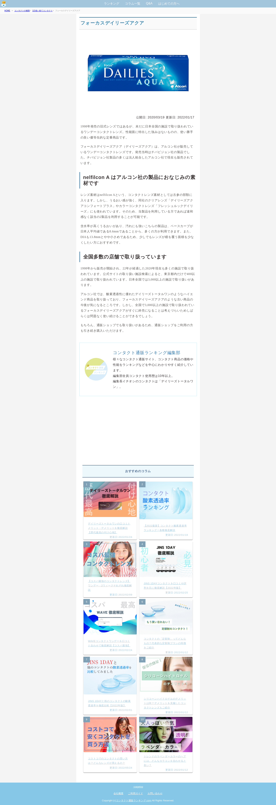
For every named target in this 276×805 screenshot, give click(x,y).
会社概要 (118, 793)
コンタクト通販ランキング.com (133, 800)
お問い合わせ (155, 793)
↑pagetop (138, 786)
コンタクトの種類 (22, 11)
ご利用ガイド (135, 793)
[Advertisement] (138, 432)
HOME (7, 11)
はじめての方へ (169, 3)
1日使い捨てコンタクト (42, 11)
